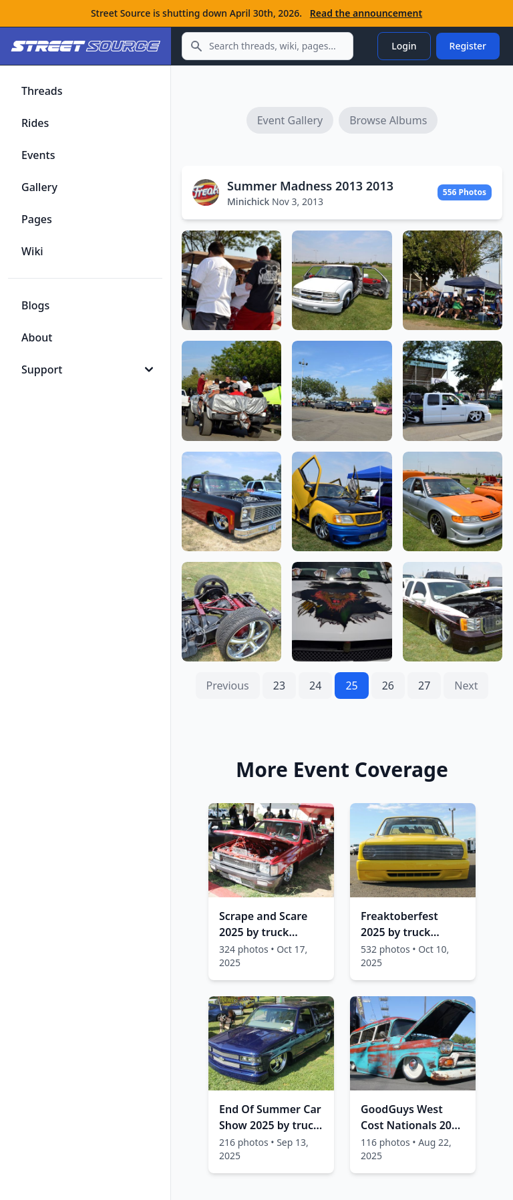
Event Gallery (290, 120)
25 (351, 685)
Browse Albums (388, 120)
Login (403, 45)
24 (315, 685)
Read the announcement (366, 13)
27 (424, 685)
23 (279, 685)
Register (468, 45)
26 (388, 685)
